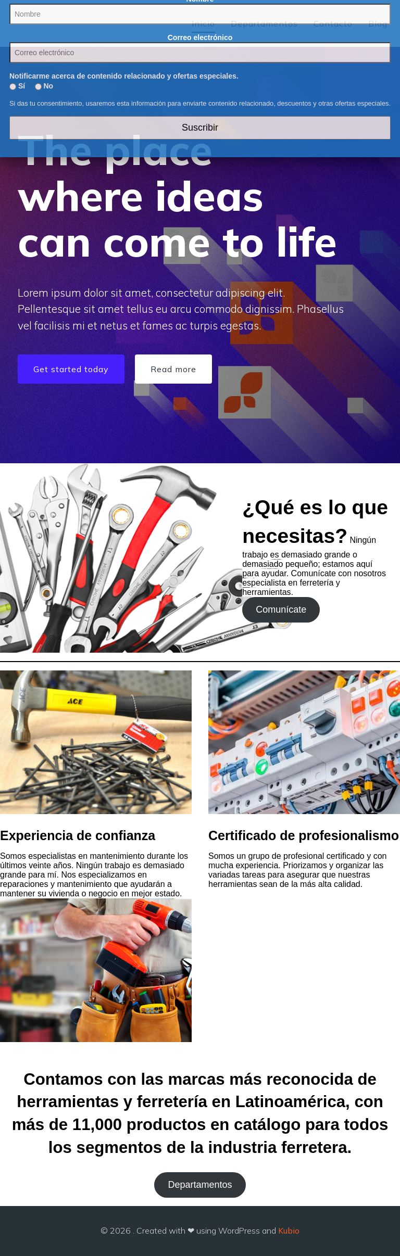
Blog (378, 23)
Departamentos (264, 23)
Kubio (288, 1230)
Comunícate (281, 609)
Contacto (333, 23)
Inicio (203, 23)
